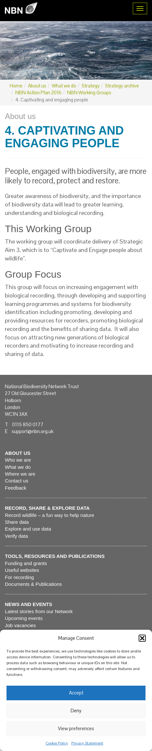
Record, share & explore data (47, 508)
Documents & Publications (33, 584)
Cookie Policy (57, 743)
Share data (17, 522)
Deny (76, 710)
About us (37, 86)
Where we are (20, 474)
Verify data (16, 536)
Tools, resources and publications (54, 556)
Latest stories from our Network (39, 611)
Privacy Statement (87, 743)
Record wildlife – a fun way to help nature (49, 515)
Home (16, 86)
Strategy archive (122, 86)
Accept (76, 693)
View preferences (76, 728)
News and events (28, 604)
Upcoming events (24, 618)
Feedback (15, 488)
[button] (142, 638)
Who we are (18, 460)
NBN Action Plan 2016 (38, 92)
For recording (19, 577)
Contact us (16, 480)
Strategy (91, 86)
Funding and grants (26, 563)
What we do (64, 86)
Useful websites (22, 570)
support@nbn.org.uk (32, 431)
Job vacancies (20, 625)
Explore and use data (28, 529)
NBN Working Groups (89, 92)
